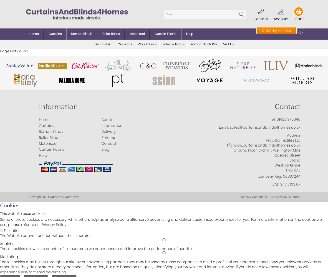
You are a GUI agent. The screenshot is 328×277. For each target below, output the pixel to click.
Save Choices (35, 274)
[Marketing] (164, 249)
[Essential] (1, 227)
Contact (287, 103)
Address (293, 131)
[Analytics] (164, 236)
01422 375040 (288, 115)
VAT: (275, 180)
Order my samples (276, 30)
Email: (224, 123)
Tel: (273, 115)
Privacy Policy (54, 221)
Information (58, 103)
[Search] (205, 12)
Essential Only (64, 274)
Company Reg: (269, 172)
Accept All (10, 274)
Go (241, 12)
